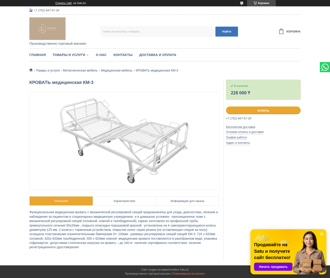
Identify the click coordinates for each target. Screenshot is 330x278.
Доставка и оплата (157, 54)
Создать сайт (63, 3)
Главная (37, 54)
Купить (263, 110)
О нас (101, 54)
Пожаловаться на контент (189, 273)
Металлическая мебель (80, 70)
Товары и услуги (69, 54)
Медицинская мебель (116, 70)
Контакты (122, 54)
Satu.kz (184, 269)
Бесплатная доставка (240, 127)
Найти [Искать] (226, 31)
